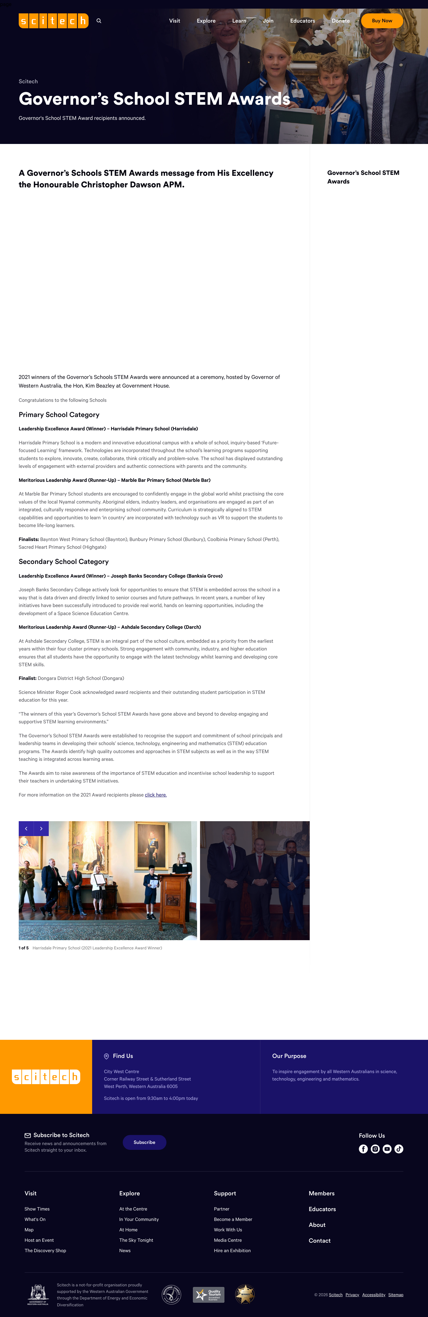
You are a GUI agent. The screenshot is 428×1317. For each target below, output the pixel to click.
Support (225, 1193)
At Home (128, 1230)
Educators (322, 1209)
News (124, 1250)
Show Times (37, 1209)
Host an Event (39, 1240)
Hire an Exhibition (232, 1250)
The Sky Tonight (136, 1240)
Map (33, 1229)
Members (322, 1193)
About (317, 1225)
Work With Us (228, 1230)
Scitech (28, 81)
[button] (174, 20)
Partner (221, 1209)
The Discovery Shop (45, 1250)
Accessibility (373, 1294)
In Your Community (139, 1219)
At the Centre (133, 1209)
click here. (156, 794)
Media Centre (228, 1240)
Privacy (352, 1294)
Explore (129, 1193)
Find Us (123, 1056)
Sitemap (396, 1294)
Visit (31, 1193)
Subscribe (144, 1142)
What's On (35, 1219)
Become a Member (233, 1219)
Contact (320, 1240)
